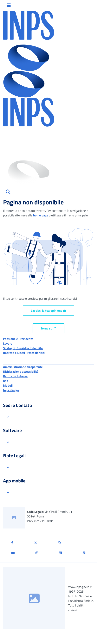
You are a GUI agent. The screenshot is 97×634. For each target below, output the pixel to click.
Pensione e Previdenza (18, 338)
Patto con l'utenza (15, 376)
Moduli (8, 385)
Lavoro (7, 343)
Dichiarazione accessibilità (20, 371)
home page (40, 215)
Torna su (48, 328)
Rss (5, 380)
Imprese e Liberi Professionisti (24, 352)
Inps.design (11, 390)
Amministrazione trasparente (23, 367)
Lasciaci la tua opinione (48, 310)
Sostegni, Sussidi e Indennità (23, 348)
